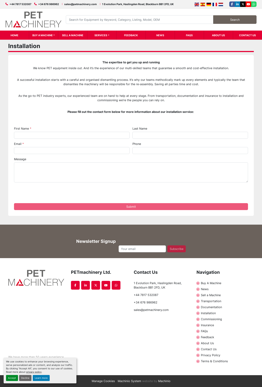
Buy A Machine (42, 35)
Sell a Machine (72, 35)
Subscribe (176, 249)
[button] (43, 35)
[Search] (139, 19)
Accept (12, 378)
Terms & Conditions (214, 361)
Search (235, 19)
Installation (208, 313)
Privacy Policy (210, 355)
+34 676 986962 (48, 4)
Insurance (207, 325)
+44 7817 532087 (20, 4)
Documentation (211, 307)
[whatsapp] (254, 4)
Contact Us (247, 35)
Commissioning (211, 319)
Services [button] (100, 35)
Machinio (164, 381)
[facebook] (232, 4)
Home (14, 35)
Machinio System (129, 381)
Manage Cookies (103, 381)
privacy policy (33, 372)
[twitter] (243, 4)
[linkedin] (237, 4)
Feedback (131, 35)
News (160, 35)
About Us (218, 35)
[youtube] (248, 4)
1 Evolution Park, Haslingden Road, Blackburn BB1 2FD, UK (138, 4)
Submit (131, 206)
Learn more (41, 378)
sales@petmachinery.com (80, 4)
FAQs (189, 35)
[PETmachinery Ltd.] (37, 278)
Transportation (211, 301)
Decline (25, 378)
